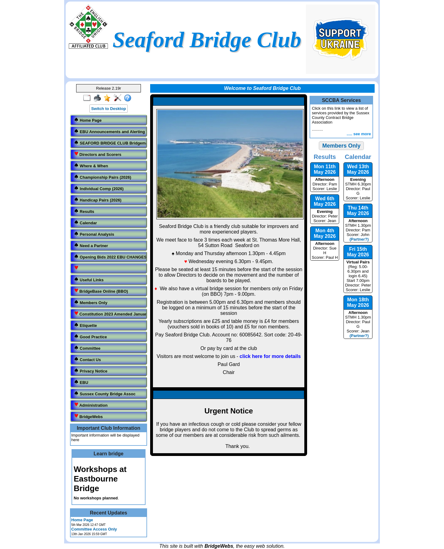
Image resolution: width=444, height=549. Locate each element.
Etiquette (85, 325)
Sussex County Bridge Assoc (104, 393)
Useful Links (89, 279)
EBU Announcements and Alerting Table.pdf (109, 131)
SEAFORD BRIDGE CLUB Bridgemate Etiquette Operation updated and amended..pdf (109, 142)
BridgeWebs (88, 416)
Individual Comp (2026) (99, 188)
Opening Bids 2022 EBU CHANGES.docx (109, 256)
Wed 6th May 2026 (325, 201)
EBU (81, 382)
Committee (87, 348)
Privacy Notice (90, 370)
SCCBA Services (341, 100)
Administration (91, 405)
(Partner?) (357, 239)
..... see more (359, 134)
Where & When (91, 165)
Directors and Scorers (97, 154)
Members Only (90, 302)
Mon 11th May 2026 (325, 169)
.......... (341, 119)
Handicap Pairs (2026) (97, 199)
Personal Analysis (94, 234)
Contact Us (87, 359)
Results (84, 211)
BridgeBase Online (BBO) (101, 291)
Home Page (87, 120)
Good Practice (90, 336)
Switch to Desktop (108, 108)
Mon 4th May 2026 (325, 233)
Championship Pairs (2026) (102, 177)
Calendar (85, 222)
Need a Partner (91, 245)
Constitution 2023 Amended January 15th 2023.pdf (109, 313)
